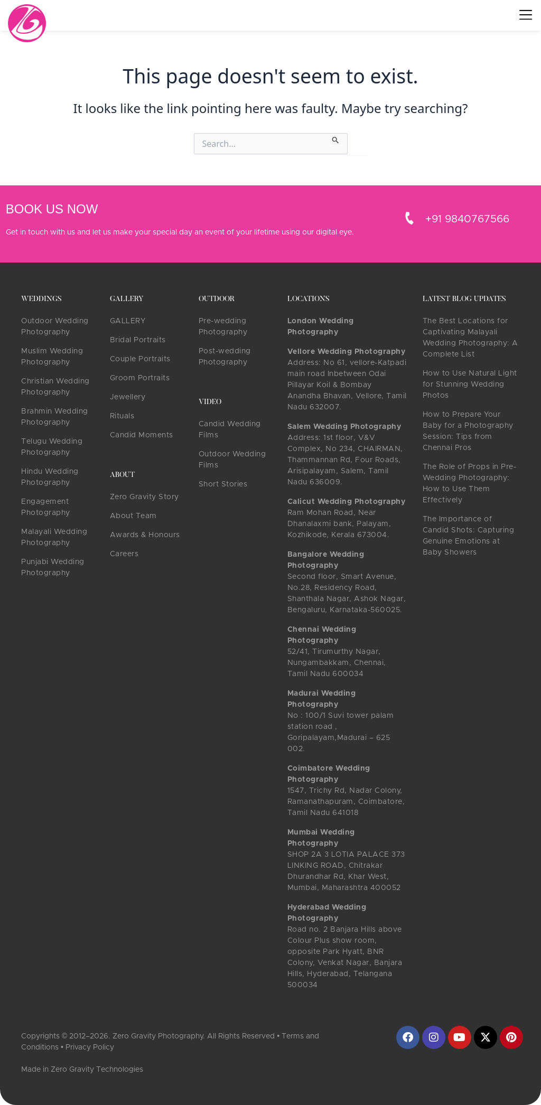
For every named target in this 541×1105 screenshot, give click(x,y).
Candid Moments (141, 435)
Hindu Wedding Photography (50, 477)
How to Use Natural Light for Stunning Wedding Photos (470, 384)
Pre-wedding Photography (223, 326)
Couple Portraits (140, 359)
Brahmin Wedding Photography (54, 417)
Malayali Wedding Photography (54, 537)
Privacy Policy (90, 1047)
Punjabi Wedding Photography (53, 567)
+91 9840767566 (467, 219)
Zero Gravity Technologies (97, 1069)
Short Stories (223, 484)
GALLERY (128, 321)
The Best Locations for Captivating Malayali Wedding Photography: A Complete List (470, 337)
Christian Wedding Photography (55, 387)
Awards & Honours (145, 535)
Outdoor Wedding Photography (55, 326)
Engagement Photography (45, 507)
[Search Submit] (336, 138)
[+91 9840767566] (409, 218)
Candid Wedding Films (230, 429)
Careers (124, 554)
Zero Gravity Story (144, 497)
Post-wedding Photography (225, 357)
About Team (133, 516)
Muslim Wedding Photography (52, 357)
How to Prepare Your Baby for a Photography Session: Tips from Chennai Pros (468, 431)
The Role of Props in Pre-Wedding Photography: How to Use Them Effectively (470, 483)
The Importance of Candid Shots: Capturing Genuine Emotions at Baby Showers (469, 536)
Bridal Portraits (138, 340)
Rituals (122, 416)
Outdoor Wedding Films (232, 460)
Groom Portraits (140, 378)
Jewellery (128, 397)
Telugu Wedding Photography (51, 447)
